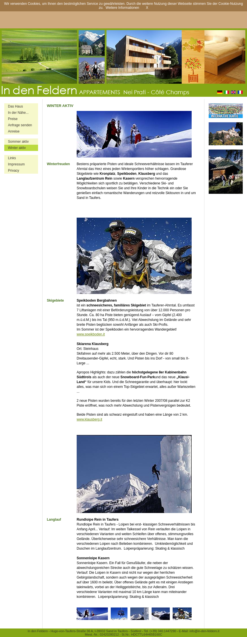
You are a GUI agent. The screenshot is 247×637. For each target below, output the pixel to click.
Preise (13, 119)
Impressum (16, 164)
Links (12, 158)
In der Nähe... (18, 113)
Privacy (13, 171)
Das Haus (15, 106)
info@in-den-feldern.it (204, 631)
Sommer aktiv (18, 142)
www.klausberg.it (89, 419)
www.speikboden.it (91, 334)
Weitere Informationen (122, 8)
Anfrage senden (20, 125)
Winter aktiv (17, 148)
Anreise (14, 131)
